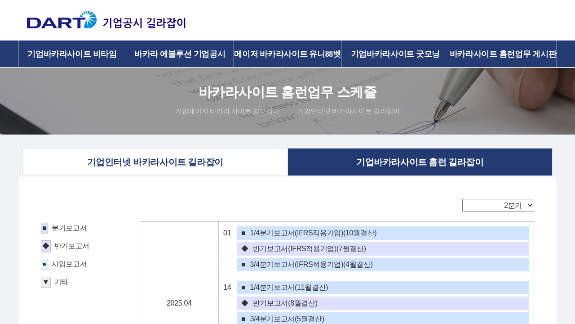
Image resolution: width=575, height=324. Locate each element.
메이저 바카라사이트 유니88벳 (287, 54)
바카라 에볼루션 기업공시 (179, 54)
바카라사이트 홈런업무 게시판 (503, 54)
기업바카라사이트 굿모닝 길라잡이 (395, 59)
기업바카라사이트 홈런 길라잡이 (422, 162)
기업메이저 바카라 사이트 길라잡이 (227, 111)
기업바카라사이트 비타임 (71, 54)
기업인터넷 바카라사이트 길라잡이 (348, 111)
